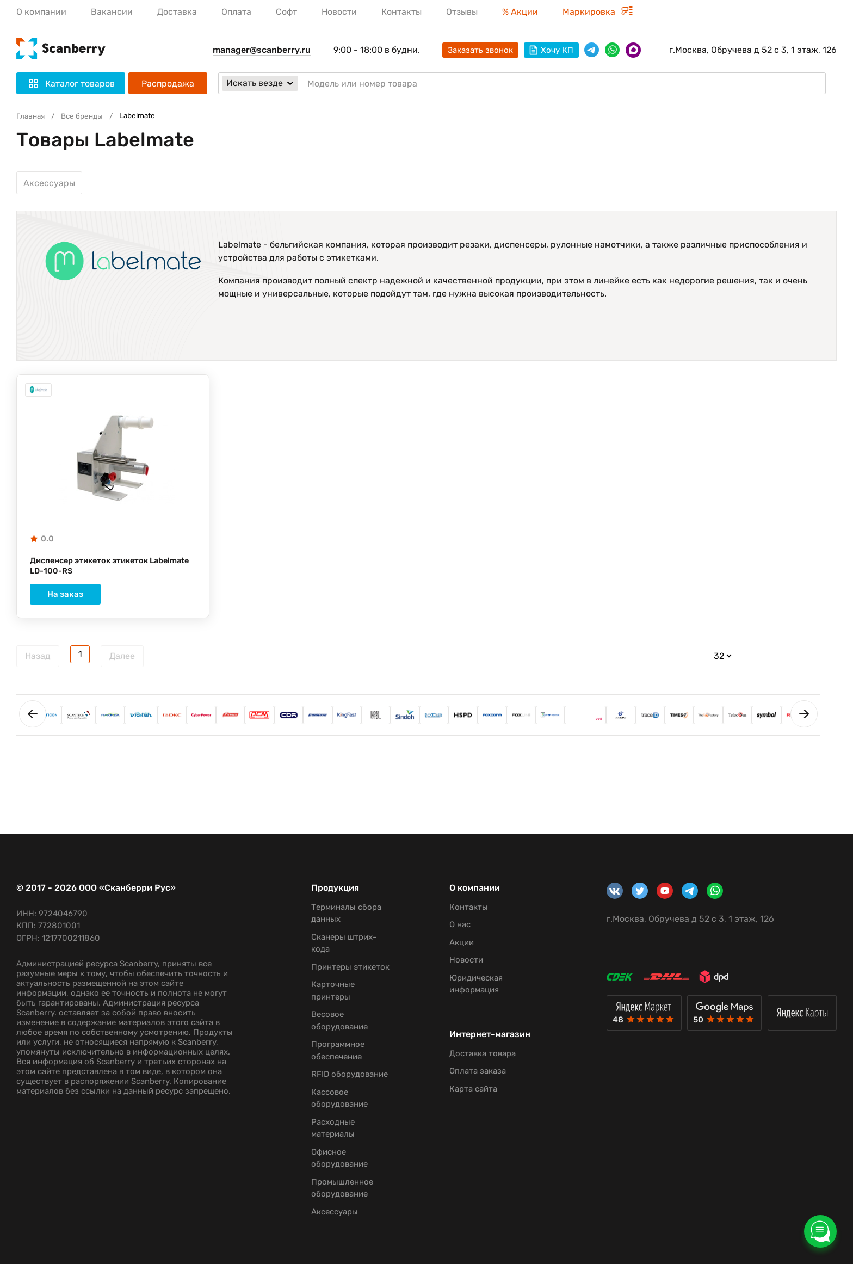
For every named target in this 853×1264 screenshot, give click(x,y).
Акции (453, 942)
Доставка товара (474, 1064)
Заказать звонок (480, 50)
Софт (286, 12)
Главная (32, 116)
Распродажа (167, 83)
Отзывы (462, 12)
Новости (339, 12)
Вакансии (112, 12)
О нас (451, 924)
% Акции (520, 12)
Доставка (177, 12)
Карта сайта (465, 1099)
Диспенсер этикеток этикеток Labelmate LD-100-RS (94, 570)
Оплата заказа (469, 1081)
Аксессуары (49, 183)
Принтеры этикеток (345, 967)
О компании (41, 12)
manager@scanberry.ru (262, 50)
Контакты (401, 12)
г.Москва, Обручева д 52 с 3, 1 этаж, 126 (753, 50)
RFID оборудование (344, 1074)
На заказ (113, 600)
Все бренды (87, 116)
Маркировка (598, 12)
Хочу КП (551, 50)
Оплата (236, 12)
